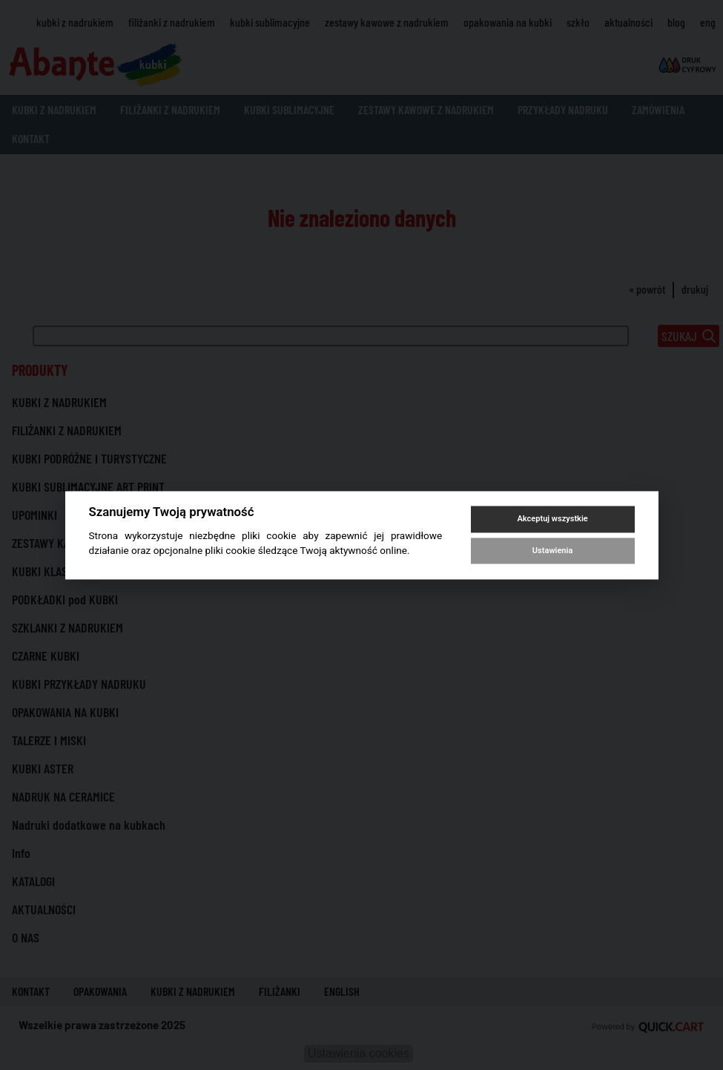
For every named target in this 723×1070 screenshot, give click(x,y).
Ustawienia (552, 550)
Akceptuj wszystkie (552, 519)
